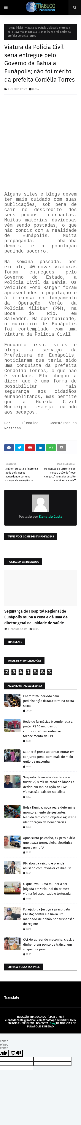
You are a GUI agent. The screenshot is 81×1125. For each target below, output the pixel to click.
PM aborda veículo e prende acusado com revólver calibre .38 (47, 865)
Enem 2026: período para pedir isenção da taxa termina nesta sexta (48, 701)
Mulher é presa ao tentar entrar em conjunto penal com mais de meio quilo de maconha (49, 756)
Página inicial (15, 27)
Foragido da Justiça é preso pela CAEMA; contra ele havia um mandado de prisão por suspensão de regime (49, 916)
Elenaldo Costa (17, 89)
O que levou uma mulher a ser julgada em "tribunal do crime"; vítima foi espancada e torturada (47, 889)
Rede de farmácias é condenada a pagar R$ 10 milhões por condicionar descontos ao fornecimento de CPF (48, 729)
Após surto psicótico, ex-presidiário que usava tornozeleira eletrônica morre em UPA (49, 843)
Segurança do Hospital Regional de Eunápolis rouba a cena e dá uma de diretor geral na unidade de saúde (36, 617)
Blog (53, 1023)
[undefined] (16, 1053)
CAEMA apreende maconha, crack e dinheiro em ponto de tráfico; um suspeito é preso (48, 944)
